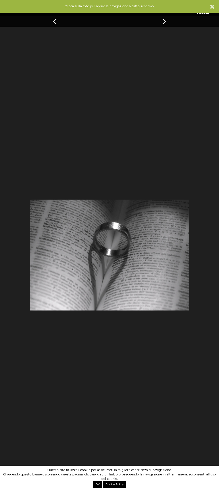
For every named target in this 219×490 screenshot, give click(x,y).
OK (98, 484)
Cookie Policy (115, 484)
